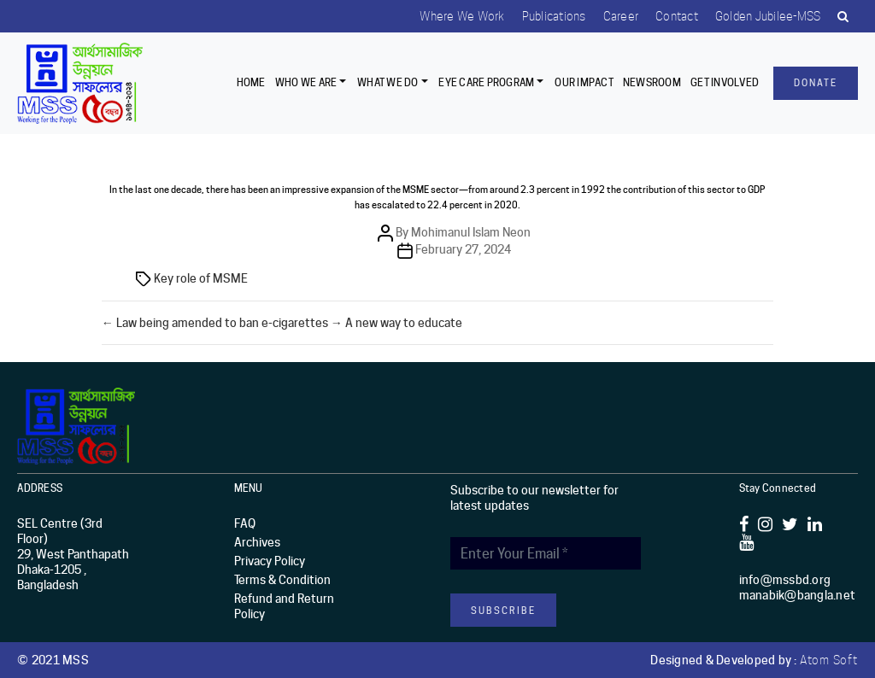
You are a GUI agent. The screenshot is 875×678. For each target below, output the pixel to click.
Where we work (462, 16)
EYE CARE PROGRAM (486, 82)
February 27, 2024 (463, 249)
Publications (554, 16)
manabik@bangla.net (797, 595)
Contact (676, 16)
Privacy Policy (269, 561)
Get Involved (724, 82)
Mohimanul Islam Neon (471, 232)
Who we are (306, 82)
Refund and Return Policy (284, 606)
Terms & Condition (282, 580)
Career (621, 16)
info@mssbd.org (785, 580)
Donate (815, 83)
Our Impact (584, 82)
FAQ (244, 523)
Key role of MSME (201, 278)
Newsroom (652, 82)
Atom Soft (829, 660)
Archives (257, 542)
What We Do (388, 82)
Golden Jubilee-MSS (768, 16)
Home (251, 82)
